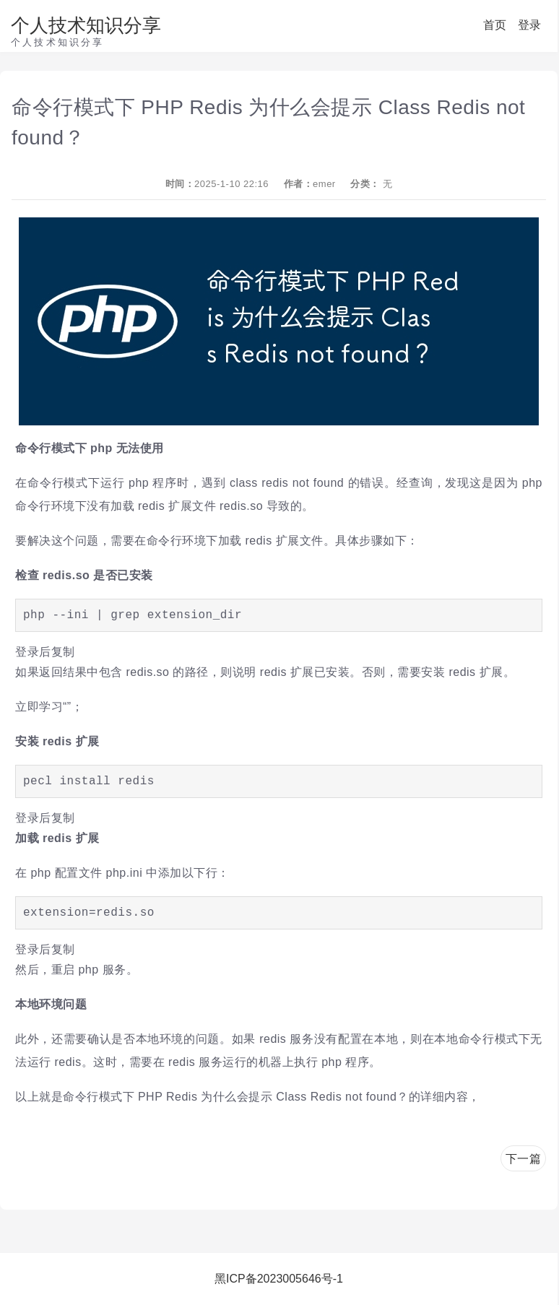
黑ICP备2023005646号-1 (278, 1279)
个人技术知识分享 (86, 25)
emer (324, 183)
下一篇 (524, 1159)
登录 (529, 25)
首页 (494, 25)
